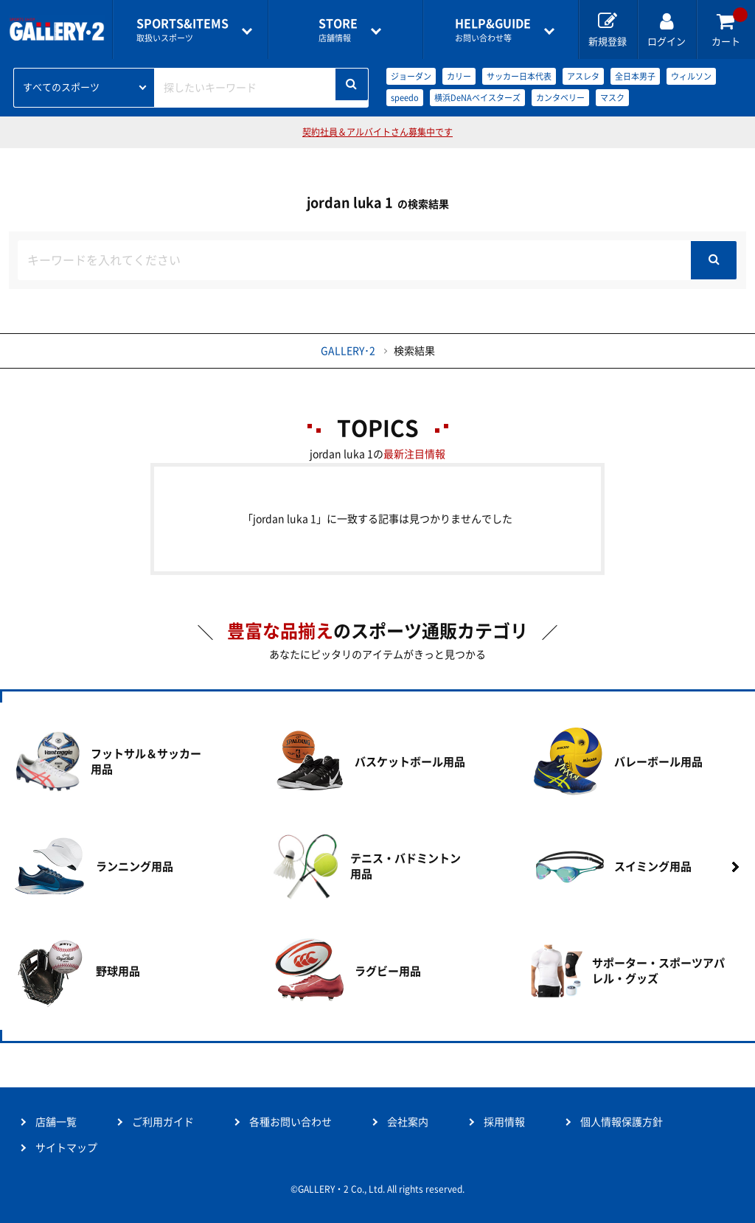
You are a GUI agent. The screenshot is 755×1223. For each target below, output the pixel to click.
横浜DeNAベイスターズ (477, 98)
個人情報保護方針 (621, 1122)
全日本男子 (635, 76)
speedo (405, 98)
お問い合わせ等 (493, 30)
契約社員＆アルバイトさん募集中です (377, 132)
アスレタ (583, 76)
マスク (612, 98)
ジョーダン (411, 76)
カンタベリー (560, 98)
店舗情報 (338, 30)
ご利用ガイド (163, 1122)
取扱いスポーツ (182, 30)
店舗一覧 (56, 1122)
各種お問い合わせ (290, 1122)
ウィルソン (691, 76)
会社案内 (407, 1122)
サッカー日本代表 (519, 76)
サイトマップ (66, 1148)
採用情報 (504, 1122)
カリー (459, 76)
